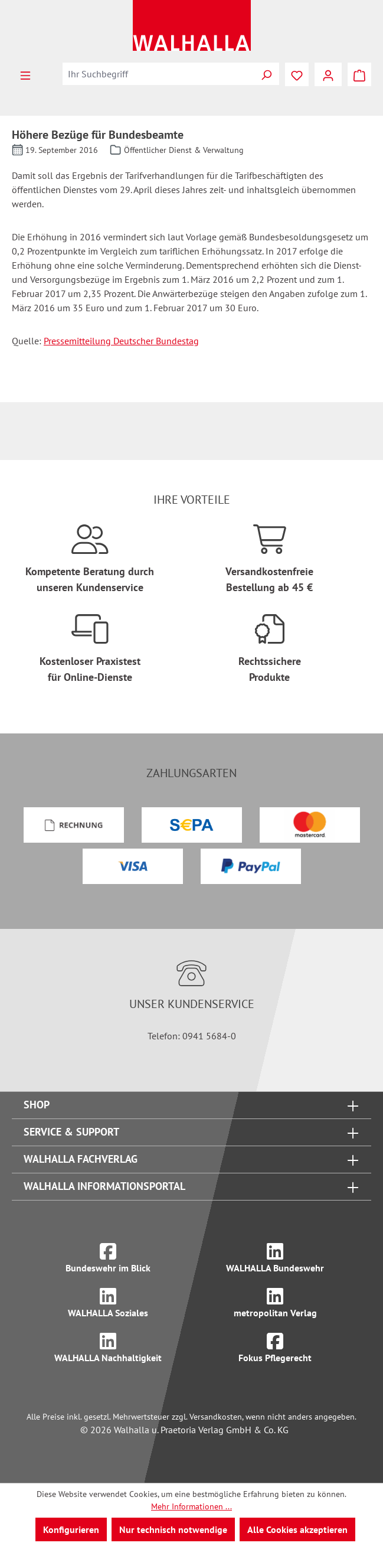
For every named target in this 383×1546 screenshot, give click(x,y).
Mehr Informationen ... (191, 1506)
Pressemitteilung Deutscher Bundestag (121, 341)
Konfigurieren (71, 1529)
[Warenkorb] (359, 74)
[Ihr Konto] (328, 74)
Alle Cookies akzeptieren (297, 1529)
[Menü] (25, 74)
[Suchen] (266, 74)
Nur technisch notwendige (173, 1529)
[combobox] (158, 74)
